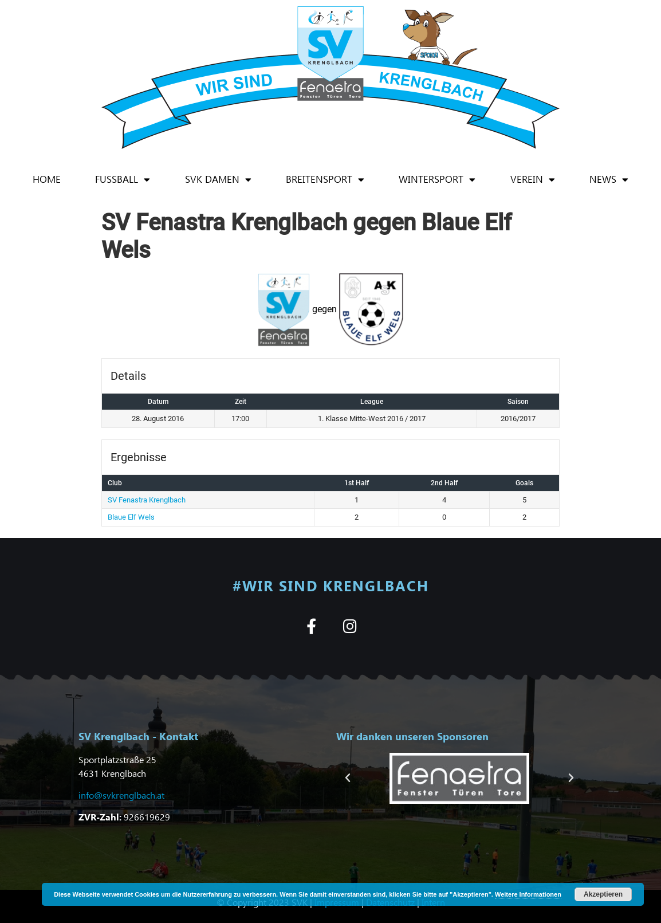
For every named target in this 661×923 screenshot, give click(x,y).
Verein (532, 179)
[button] (347, 778)
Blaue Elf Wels (131, 517)
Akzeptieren (603, 894)
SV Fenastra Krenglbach (147, 500)
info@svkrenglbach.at (121, 795)
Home (47, 179)
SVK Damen (218, 179)
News (608, 179)
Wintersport (437, 179)
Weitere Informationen (528, 894)
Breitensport (325, 179)
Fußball (122, 179)
